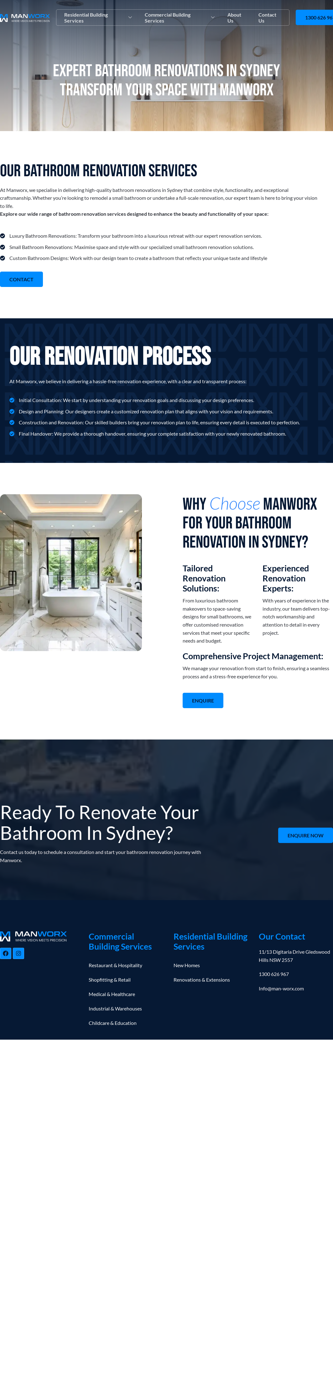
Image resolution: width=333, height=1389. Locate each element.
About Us (234, 18)
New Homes (187, 965)
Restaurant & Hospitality (115, 965)
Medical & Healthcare (112, 994)
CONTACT (21, 279)
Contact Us (267, 18)
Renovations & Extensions (202, 980)
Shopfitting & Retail (110, 980)
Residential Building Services (98, 18)
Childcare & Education (113, 1023)
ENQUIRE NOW (306, 836)
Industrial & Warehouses (115, 1009)
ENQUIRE (203, 701)
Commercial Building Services (179, 18)
